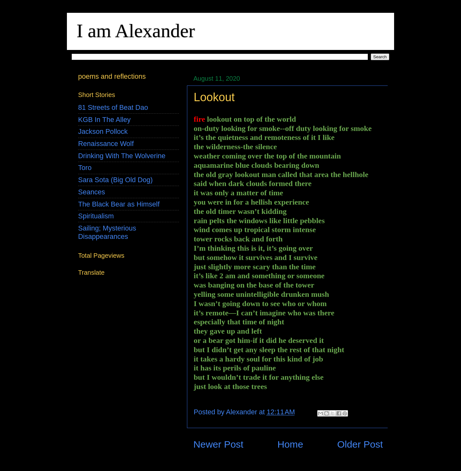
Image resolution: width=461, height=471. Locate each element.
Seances (91, 192)
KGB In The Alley (104, 120)
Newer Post (218, 444)
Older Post (360, 444)
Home (290, 444)
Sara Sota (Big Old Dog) (115, 180)
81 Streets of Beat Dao (113, 107)
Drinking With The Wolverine (122, 156)
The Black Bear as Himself (118, 204)
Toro (85, 168)
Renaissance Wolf (106, 144)
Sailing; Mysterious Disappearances (107, 232)
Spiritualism (96, 216)
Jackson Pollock (103, 131)
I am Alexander (136, 30)
